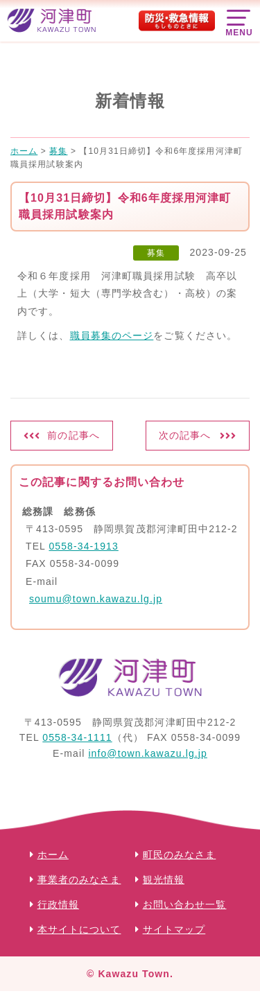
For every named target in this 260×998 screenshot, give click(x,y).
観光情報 (163, 879)
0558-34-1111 (77, 737)
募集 (156, 253)
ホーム (53, 854)
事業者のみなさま (79, 879)
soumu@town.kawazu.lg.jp (95, 598)
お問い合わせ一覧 (185, 904)
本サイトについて (79, 929)
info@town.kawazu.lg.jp (147, 753)
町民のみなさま (179, 854)
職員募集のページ (112, 335)
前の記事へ (73, 435)
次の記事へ (185, 435)
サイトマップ (174, 929)
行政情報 (58, 904)
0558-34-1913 (83, 546)
